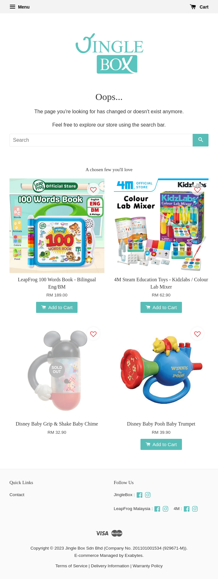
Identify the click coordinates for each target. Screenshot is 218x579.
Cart (199, 6)
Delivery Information (110, 565)
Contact (16, 494)
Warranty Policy (148, 565)
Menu (19, 6)
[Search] (101, 140)
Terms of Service (71, 565)
